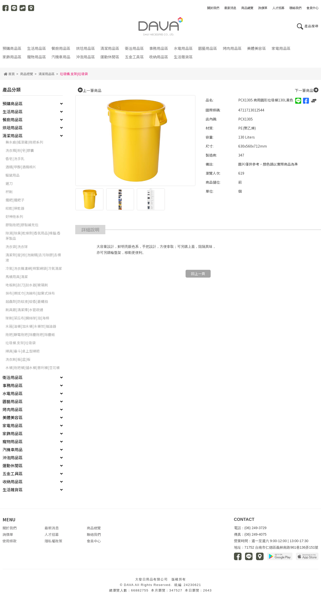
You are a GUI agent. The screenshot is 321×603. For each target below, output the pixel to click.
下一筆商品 (306, 92)
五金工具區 (134, 59)
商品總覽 (26, 76)
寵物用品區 (36, 59)
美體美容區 (256, 50)
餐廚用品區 (60, 50)
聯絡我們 (94, 536)
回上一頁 (198, 275)
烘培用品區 (85, 50)
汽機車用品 (60, 59)
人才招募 (52, 536)
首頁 (9, 76)
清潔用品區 (109, 50)
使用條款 (10, 543)
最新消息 (52, 530)
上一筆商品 (90, 92)
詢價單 (8, 536)
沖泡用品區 (85, 59)
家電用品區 (281, 50)
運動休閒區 (109, 59)
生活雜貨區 (183, 59)
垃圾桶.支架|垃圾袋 (74, 76)
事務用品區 (158, 50)
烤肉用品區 (232, 50)
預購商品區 (12, 50)
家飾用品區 (12, 59)
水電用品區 (183, 50)
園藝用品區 (207, 50)
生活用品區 (36, 50)
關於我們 (10, 530)
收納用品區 (158, 59)
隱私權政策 (53, 543)
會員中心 (94, 543)
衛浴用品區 (134, 50)
